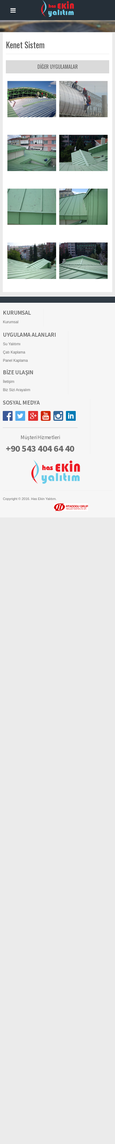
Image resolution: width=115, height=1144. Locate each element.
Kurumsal (10, 541)
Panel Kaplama (15, 579)
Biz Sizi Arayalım (16, 609)
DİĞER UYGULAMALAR (57, 66)
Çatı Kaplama (14, 571)
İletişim (8, 600)
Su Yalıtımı (12, 563)
